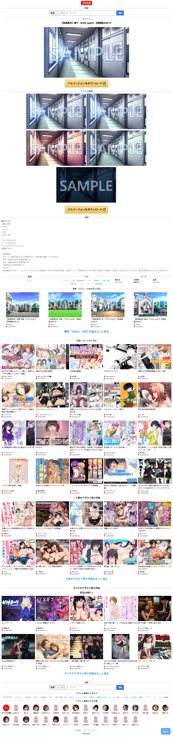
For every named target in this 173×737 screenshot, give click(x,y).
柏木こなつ (105, 721)
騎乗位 (91, 697)
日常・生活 (106, 281)
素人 (85, 697)
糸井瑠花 (16, 721)
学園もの (97, 281)
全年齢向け (80, 281)
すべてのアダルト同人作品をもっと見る (86, 673)
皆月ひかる (95, 709)
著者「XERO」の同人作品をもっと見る (86, 331)
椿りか (26, 709)
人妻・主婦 (58, 697)
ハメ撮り (125, 697)
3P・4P (111, 697)
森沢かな (125, 709)
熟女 (66, 697)
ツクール (90, 284)
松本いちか (66, 709)
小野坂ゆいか (115, 709)
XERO (29, 281)
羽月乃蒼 (145, 709)
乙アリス (66, 721)
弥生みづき (6, 721)
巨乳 (50, 697)
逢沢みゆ (16, 709)
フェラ (79, 697)
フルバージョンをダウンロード (87, 83)
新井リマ (125, 721)
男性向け (73, 284)
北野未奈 (86, 721)
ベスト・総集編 (163, 697)
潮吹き (141, 697)
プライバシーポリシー (90, 730)
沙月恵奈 (105, 709)
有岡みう (115, 721)
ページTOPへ (165, 731)
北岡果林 (56, 709)
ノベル (89, 281)
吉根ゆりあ (26, 721)
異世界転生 (99, 284)
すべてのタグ (6, 697)
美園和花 (36, 709)
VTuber (81, 284)
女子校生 (134, 697)
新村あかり (46, 709)
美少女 (72, 697)
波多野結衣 (76, 709)
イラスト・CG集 (68, 281)
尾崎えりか (135, 721)
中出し (36, 697)
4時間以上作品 (101, 697)
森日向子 (155, 709)
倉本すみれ (36, 721)
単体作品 (28, 697)
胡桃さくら (46, 721)
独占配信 (44, 697)
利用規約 (78, 730)
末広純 (76, 721)
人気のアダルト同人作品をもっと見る (86, 579)
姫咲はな (165, 709)
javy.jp (87, 2)
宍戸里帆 (96, 721)
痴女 (118, 697)
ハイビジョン (18, 697)
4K (154, 697)
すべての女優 (6, 709)
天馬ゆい (86, 709)
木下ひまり (135, 709)
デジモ (148, 697)
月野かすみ (56, 721)
